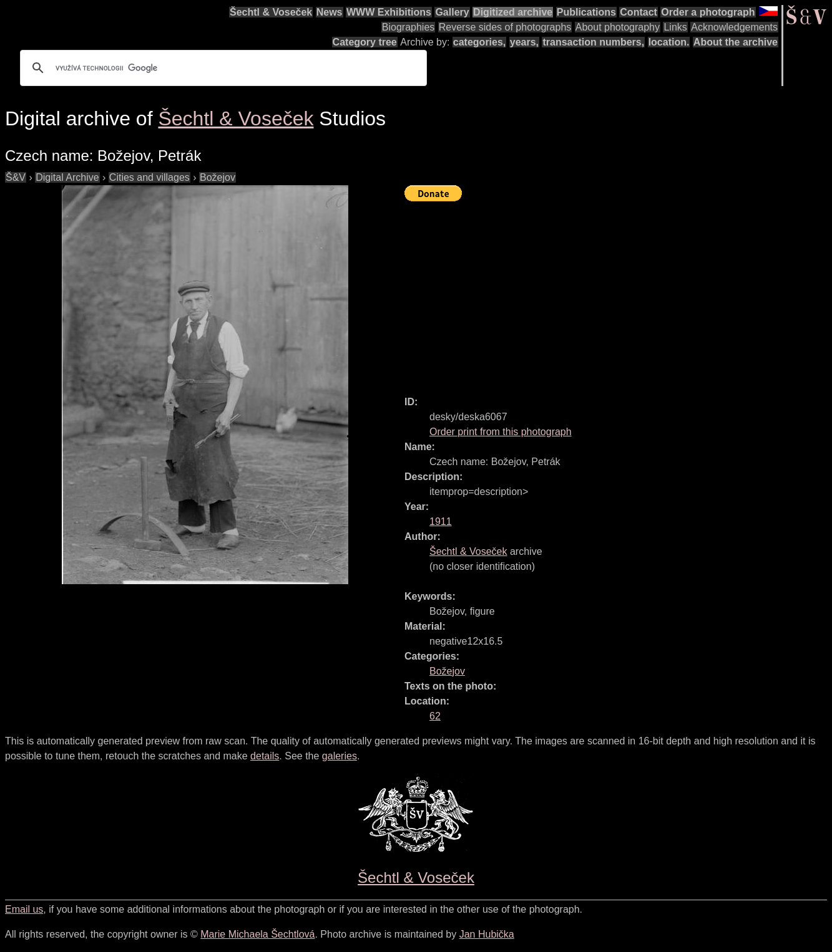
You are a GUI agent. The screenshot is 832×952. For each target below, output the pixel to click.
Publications (586, 12)
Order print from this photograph (500, 431)
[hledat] (222, 67)
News (329, 12)
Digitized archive (512, 12)
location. (669, 42)
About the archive (735, 42)
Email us (24, 909)
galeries (339, 756)
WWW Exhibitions (388, 12)
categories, (479, 42)
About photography (617, 27)
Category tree (365, 42)
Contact (638, 12)
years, (524, 42)
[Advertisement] (618, 293)
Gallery (452, 12)
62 (435, 716)
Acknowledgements (734, 27)
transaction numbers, (593, 42)
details (264, 756)
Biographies (408, 27)
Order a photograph (708, 12)
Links (675, 27)
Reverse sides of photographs (505, 27)
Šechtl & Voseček (271, 12)
